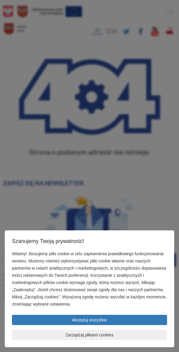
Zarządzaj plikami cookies (89, 335)
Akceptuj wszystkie (89, 320)
